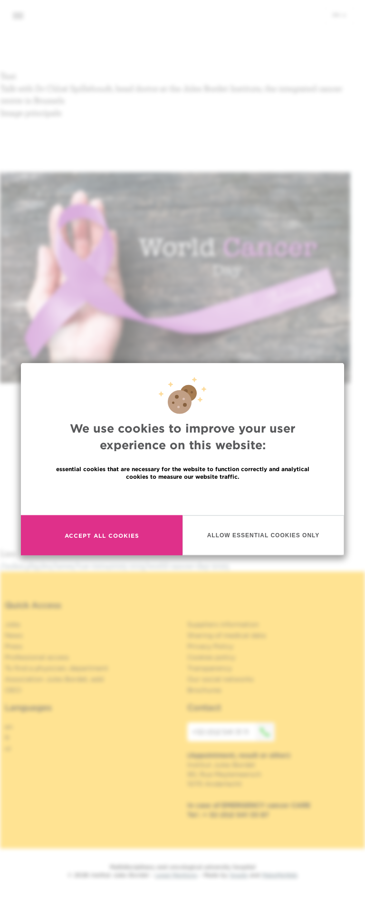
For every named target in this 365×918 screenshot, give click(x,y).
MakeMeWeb (280, 875)
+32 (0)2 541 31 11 (233, 731)
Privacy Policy (210, 646)
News (14, 635)
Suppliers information (223, 624)
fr (7, 737)
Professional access (37, 657)
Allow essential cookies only (263, 535)
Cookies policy (211, 657)
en (339, 15)
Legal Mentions (176, 875)
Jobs (12, 624)
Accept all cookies (102, 535)
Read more (182, 497)
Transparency (209, 668)
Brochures (204, 690)
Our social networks (220, 679)
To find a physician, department (56, 668)
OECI (13, 690)
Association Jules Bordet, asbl (54, 679)
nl (8, 748)
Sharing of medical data (226, 635)
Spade (239, 875)
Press (13, 646)
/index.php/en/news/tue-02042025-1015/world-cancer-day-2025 (114, 566)
